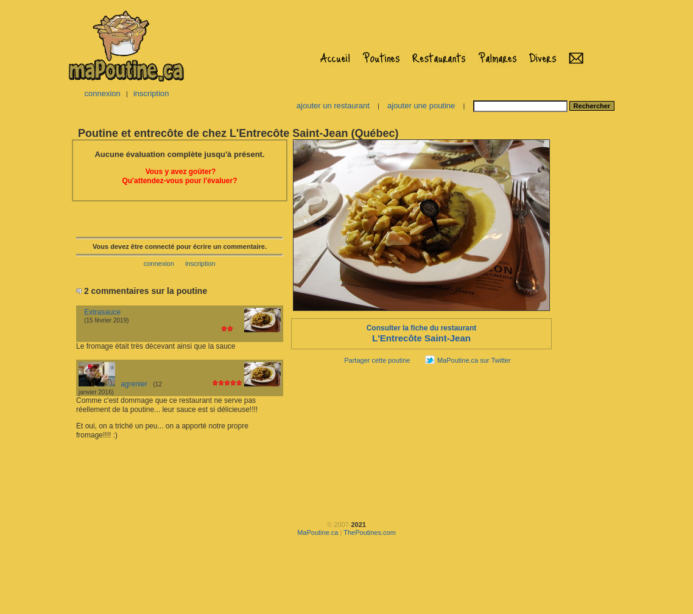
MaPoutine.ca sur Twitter (474, 360)
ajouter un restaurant (333, 105)
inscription (151, 93)
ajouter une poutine (421, 105)
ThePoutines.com (369, 532)
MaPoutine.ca (317, 532)
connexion (102, 93)
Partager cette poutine (377, 360)
